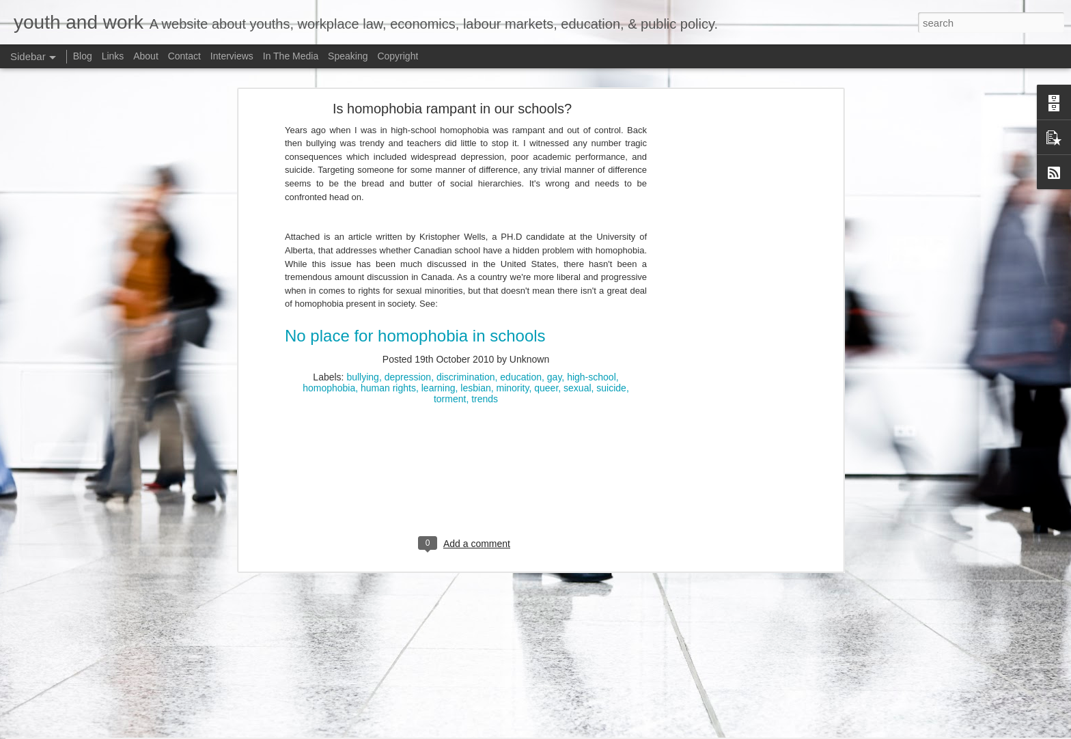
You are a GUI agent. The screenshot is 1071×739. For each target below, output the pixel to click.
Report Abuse (827, 731)
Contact (184, 56)
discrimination (465, 291)
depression (408, 291)
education (521, 291)
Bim (721, 731)
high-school (591, 291)
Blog (82, 56)
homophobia (329, 302)
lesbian (475, 302)
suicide (611, 302)
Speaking (347, 56)
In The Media (290, 56)
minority (513, 302)
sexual (577, 302)
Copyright (397, 56)
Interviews (231, 56)
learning (438, 302)
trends (484, 313)
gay (554, 291)
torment (450, 313)
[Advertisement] (722, 238)
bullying (362, 291)
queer (546, 302)
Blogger (786, 731)
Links (113, 56)
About (145, 56)
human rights (388, 302)
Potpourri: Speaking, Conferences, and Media (116, 698)
